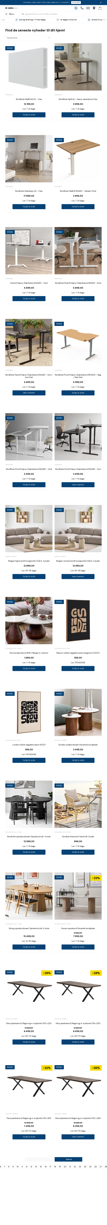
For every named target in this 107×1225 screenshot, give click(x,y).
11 (22, 1166)
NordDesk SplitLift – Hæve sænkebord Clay (78, 99)
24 (85, 1166)
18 (55, 1166)
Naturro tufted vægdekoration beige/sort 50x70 (78, 653)
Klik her (76, 2)
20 (65, 1166)
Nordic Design (11, 556)
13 (31, 1166)
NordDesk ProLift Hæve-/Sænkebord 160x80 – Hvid (29, 469)
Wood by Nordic (61, 740)
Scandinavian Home (62, 648)
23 (80, 1166)
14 (36, 1166)
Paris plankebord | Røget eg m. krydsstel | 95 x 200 (78, 1023)
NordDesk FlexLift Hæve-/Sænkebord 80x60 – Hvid (78, 283)
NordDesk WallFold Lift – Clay (29, 99)
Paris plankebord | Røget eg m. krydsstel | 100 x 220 (28, 1023)
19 (60, 1166)
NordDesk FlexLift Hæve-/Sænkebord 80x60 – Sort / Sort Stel (28, 376)
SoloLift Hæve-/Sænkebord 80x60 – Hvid (28, 283)
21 (70, 1166)
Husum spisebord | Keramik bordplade (78, 928)
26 (95, 1166)
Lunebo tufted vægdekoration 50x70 (29, 745)
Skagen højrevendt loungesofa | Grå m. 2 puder (29, 561)
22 (75, 1166)
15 (41, 1166)
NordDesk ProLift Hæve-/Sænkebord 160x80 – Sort (78, 469)
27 (101, 1166)
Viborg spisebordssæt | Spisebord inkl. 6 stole (29, 928)
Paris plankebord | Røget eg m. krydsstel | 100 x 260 (78, 1118)
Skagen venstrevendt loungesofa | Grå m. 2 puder (78, 561)
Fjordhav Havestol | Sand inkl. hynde (78, 836)
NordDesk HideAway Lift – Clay (29, 191)
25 (90, 1166)
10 (18, 1166)
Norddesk (9, 95)
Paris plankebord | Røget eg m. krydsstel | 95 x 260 (29, 1118)
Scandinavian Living (13, 648)
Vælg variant (29, 393)
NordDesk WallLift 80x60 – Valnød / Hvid (78, 191)
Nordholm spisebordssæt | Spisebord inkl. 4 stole (29, 836)
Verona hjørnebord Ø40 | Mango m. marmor (28, 653)
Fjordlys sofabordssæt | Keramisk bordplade (78, 745)
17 (50, 1166)
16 (46, 1166)
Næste (69, 1159)
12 (26, 1166)
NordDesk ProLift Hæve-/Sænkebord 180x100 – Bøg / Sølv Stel (78, 376)
